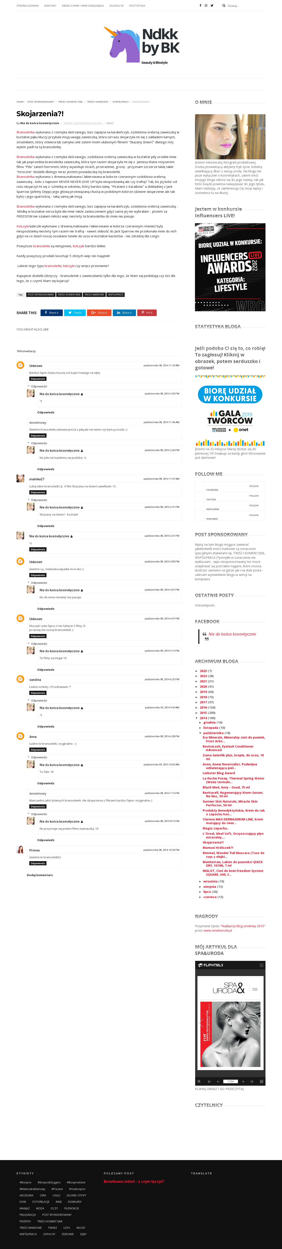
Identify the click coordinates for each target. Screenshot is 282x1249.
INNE (59, 1202)
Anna (33, 737)
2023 (204, 671)
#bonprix (25, 1182)
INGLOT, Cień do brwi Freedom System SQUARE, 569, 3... (233, 873)
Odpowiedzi (39, 386)
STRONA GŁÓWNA (28, 5)
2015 (204, 713)
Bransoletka (26, 132)
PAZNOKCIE (71, 1208)
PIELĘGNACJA (28, 1215)
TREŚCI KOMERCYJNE (70, 101)
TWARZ (52, 1228)
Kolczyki (23, 226)
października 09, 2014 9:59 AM (162, 707)
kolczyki (78, 246)
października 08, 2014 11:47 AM (161, 478)
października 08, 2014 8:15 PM (162, 821)
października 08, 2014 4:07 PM (162, 618)
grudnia (210, 722)
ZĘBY (83, 1234)
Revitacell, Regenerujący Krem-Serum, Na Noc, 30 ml (233, 794)
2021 (204, 681)
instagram (227, 505)
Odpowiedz (38, 378)
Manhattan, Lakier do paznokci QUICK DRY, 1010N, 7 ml (233, 864)
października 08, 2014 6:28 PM (162, 736)
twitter (227, 496)
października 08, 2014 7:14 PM (162, 793)
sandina (35, 680)
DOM (23, 1202)
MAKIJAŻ (25, 1208)
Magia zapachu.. (216, 828)
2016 (204, 707)
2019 (204, 692)
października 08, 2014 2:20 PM (162, 393)
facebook (227, 486)
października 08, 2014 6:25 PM (162, 679)
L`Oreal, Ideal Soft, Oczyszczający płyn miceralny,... (233, 835)
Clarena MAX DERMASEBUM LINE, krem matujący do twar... (233, 821)
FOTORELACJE (40, 1202)
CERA (43, 1195)
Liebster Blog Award (219, 773)
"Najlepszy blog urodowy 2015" (242, 926)
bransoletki (41, 246)
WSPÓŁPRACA (121, 101)
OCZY (54, 1208)
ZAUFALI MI (116, 5)
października (213, 733)
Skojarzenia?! (213, 842)
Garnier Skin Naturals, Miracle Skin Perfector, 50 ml (230, 803)
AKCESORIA (26, 1195)
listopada (211, 728)
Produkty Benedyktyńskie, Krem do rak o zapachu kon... (234, 812)
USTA (66, 1228)
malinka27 (36, 479)
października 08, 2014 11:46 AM (161, 422)
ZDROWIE (68, 1234)
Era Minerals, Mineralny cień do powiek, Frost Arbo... (234, 739)
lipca (207, 892)
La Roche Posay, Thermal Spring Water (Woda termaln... (233, 780)
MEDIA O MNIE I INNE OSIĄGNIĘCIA (83, 5)
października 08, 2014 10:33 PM (161, 850)
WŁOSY (80, 1228)
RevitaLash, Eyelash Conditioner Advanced (228, 748)
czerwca (210, 897)
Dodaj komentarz (40, 875)
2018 (204, 697)
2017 (204, 702)
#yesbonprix (77, 1189)
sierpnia (210, 886)
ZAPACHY (49, 1234)
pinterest (227, 515)
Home (20, 101)
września (210, 881)
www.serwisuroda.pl (218, 930)
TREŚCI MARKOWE (97, 101)
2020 (204, 686)
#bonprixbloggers (49, 1182)
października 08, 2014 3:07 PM (162, 589)
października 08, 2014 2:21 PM (162, 507)
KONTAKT (50, 5)
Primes (34, 850)
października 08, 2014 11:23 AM (161, 365)
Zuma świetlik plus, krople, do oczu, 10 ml (233, 757)
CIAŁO (56, 1195)
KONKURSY (75, 1202)
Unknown (35, 366)
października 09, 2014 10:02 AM (161, 764)
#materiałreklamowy (32, 1189)
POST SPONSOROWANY (41, 101)
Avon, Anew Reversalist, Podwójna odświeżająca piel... (230, 766)
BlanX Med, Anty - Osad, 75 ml (226, 787)
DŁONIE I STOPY (76, 1195)
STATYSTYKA (137, 5)
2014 (204, 718)
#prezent (57, 1189)
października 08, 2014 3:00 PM (162, 561)
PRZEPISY (25, 1221)
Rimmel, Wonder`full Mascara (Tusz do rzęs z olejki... (233, 855)
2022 (204, 676)
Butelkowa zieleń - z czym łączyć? (134, 1181)
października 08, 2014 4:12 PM (162, 650)
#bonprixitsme (76, 1182)
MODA (40, 1208)
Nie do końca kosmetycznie (60, 394)
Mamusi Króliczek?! (218, 848)
